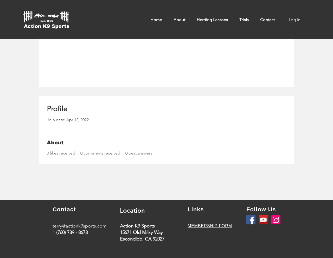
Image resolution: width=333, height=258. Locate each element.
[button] (181, 19)
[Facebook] (250, 219)
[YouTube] (263, 219)
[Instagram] (275, 219)
